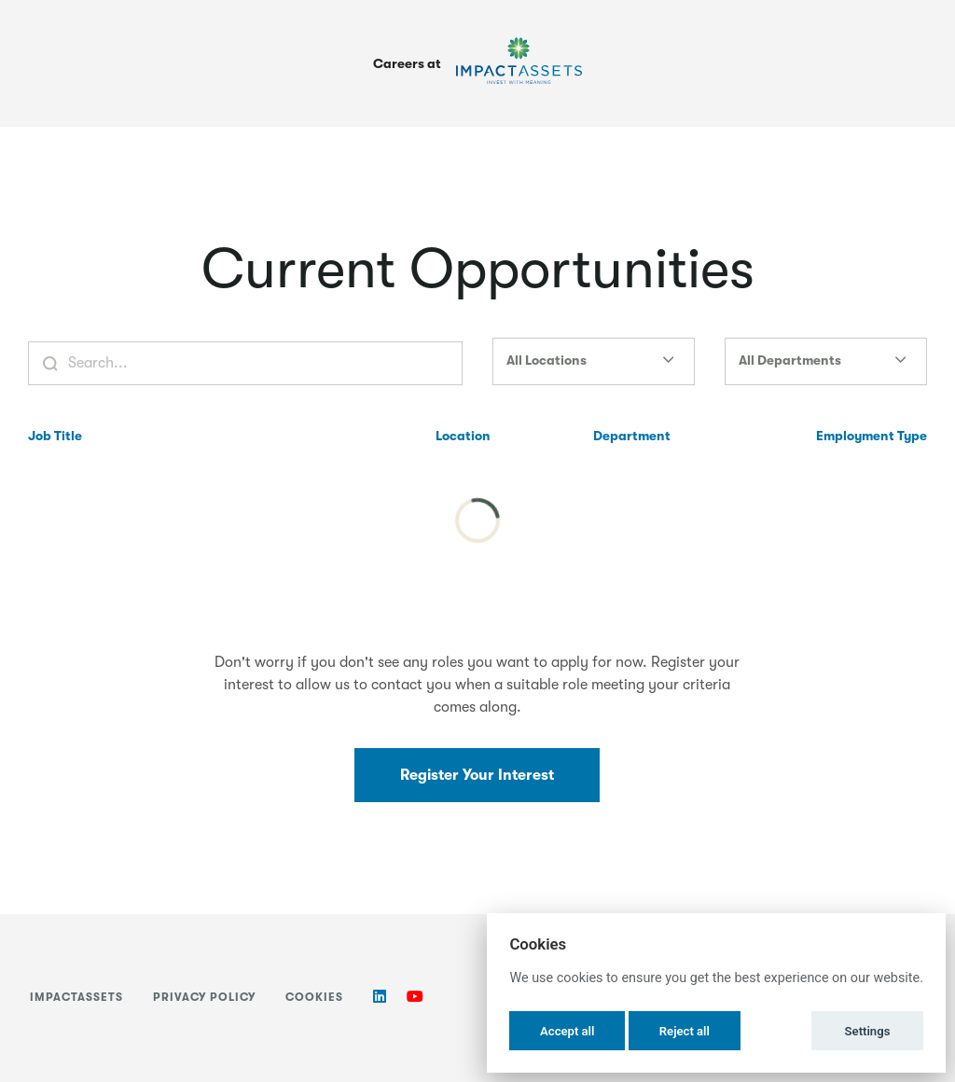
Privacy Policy (204, 997)
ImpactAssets (76, 997)
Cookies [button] (314, 997)
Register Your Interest (477, 775)
